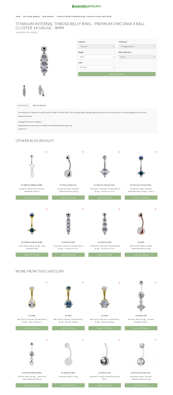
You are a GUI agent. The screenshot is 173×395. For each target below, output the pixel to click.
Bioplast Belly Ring (68, 376)
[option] (44, 60)
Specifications (39, 105)
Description (23, 105)
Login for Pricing (116, 74)
